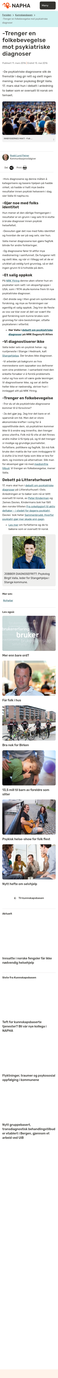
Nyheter (8, 600)
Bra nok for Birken (15, 745)
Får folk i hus (11, 700)
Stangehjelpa (10, 355)
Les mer (13, 524)
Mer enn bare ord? (15, 655)
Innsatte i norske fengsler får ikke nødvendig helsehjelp (27, 960)
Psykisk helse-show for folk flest (26, 839)
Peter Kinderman (38, 498)
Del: (9, 167)
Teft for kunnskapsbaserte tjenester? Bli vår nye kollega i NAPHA (24, 1026)
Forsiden (6, 15)
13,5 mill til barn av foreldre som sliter (25, 792)
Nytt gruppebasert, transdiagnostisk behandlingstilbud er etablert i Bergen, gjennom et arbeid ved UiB (28, 1131)
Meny (48, 5)
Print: (22, 168)
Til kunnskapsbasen (29, 898)
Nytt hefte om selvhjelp (19, 884)
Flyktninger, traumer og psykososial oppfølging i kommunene (28, 1078)
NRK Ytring (12, 280)
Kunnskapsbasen (24, 15)
